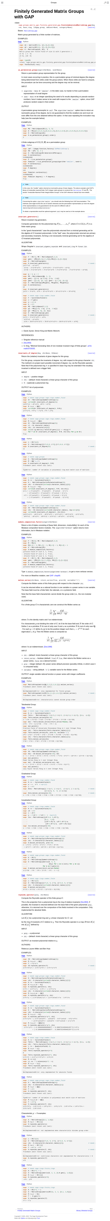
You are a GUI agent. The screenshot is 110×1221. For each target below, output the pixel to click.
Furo (38, 1218)
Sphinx (23, 1218)
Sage (20, 41)
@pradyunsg (32, 1218)
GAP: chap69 (55, 576)
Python (25, 41)
